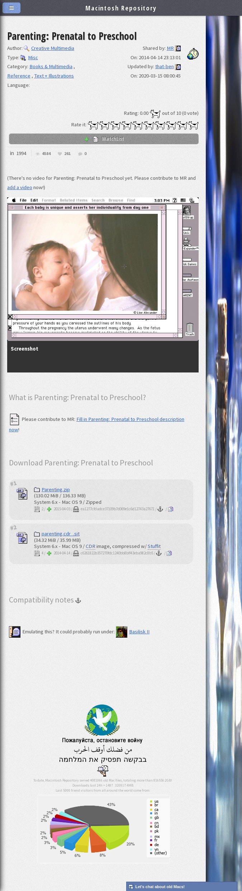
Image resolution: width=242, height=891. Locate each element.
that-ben (164, 66)
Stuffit (154, 546)
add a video (19, 187)
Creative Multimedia (49, 48)
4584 (46, 153)
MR (170, 48)
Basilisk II (133, 631)
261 (67, 153)
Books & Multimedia (50, 66)
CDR (90, 546)
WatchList (104, 138)
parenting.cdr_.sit (57, 533)
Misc (29, 57)
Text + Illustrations (54, 75)
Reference (18, 75)
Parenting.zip (52, 489)
